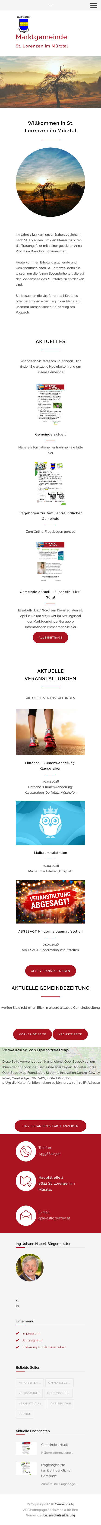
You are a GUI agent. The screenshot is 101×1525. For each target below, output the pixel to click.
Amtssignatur (32, 1340)
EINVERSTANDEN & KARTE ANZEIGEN (50, 1126)
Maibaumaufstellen (50, 853)
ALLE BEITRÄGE (50, 637)
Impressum (30, 1333)
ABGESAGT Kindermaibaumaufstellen (50, 931)
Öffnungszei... (59, 1382)
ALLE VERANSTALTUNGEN (50, 971)
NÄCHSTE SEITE (70, 1034)
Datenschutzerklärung (59, 1515)
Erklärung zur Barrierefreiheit (44, 1347)
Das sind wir (61, 1403)
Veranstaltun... (31, 1403)
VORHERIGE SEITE (32, 1034)
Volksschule (29, 1393)
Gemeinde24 (64, 1504)
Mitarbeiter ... (30, 1382)
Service (25, 1413)
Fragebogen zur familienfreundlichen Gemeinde (56, 1470)
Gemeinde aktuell (50, 434)
